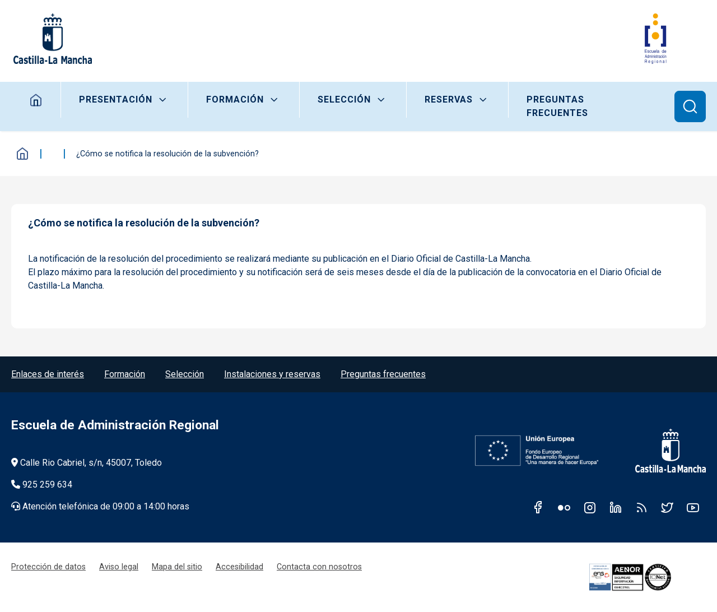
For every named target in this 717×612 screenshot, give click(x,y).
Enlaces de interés (47, 374)
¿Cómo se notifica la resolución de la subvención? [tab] (143, 223)
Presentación (115, 99)
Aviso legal (118, 566)
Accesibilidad (239, 566)
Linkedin (615, 507)
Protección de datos (48, 566)
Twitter (667, 507)
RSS (641, 507)
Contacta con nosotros (319, 566)
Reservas (449, 99)
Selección (344, 99)
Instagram (590, 507)
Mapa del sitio (177, 566)
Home (36, 100)
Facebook (538, 507)
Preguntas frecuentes (557, 106)
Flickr (564, 507)
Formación (235, 99)
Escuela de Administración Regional (115, 425)
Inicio (22, 153)
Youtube (693, 507)
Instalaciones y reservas (272, 374)
